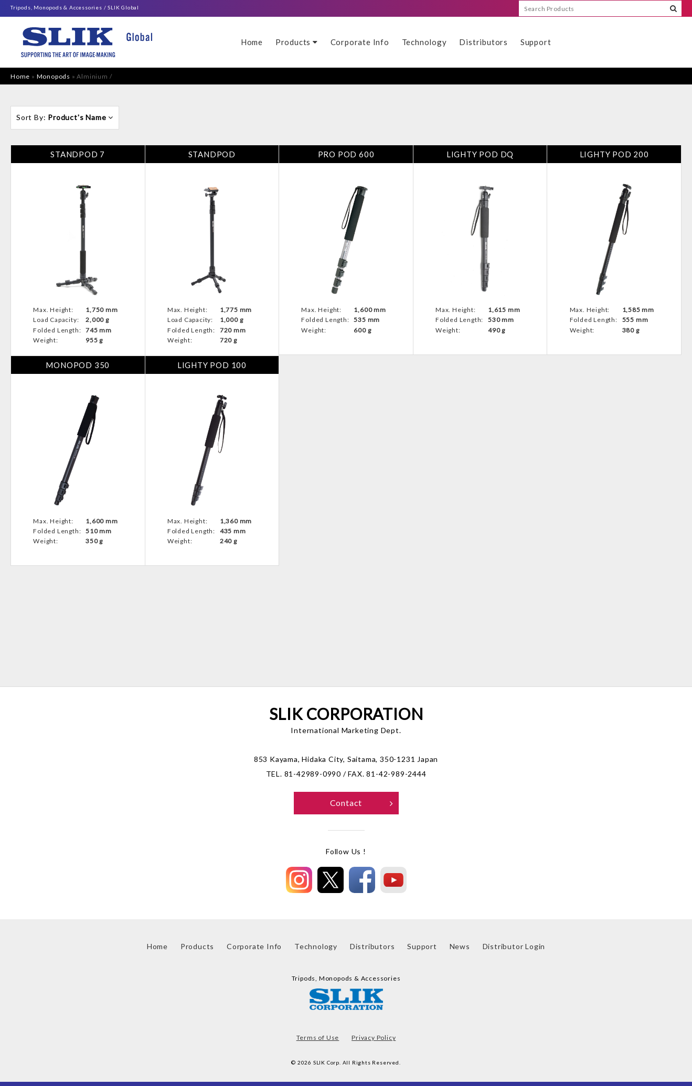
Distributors (483, 42)
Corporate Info (360, 42)
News (460, 946)
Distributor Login (514, 946)
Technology (424, 42)
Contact (361, 803)
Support (535, 42)
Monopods (53, 76)
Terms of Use (317, 1037)
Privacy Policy (374, 1037)
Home (252, 42)
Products (296, 42)
